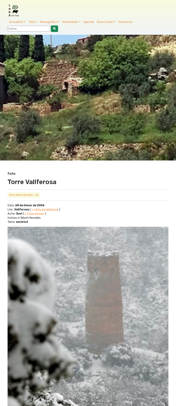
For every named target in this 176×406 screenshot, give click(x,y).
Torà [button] (32, 22)
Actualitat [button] (16, 22)
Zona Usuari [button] (105, 22)
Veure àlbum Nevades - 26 (23, 195)
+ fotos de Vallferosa (44, 209)
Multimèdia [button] (70, 22)
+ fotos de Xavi (34, 213)
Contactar (125, 22)
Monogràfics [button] (48, 22)
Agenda (88, 22)
